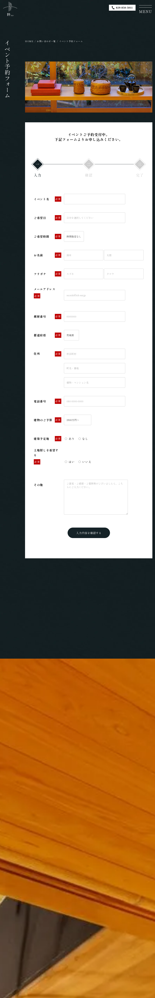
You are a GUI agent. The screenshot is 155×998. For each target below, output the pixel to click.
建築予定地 (47, 438)
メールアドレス (44, 292)
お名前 (47, 255)
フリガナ (47, 274)
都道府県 (47, 335)
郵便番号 (47, 316)
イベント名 (47, 199)
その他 (38, 485)
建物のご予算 (47, 420)
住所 (47, 354)
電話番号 (47, 401)
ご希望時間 (47, 236)
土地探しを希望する (46, 456)
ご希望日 (47, 218)
